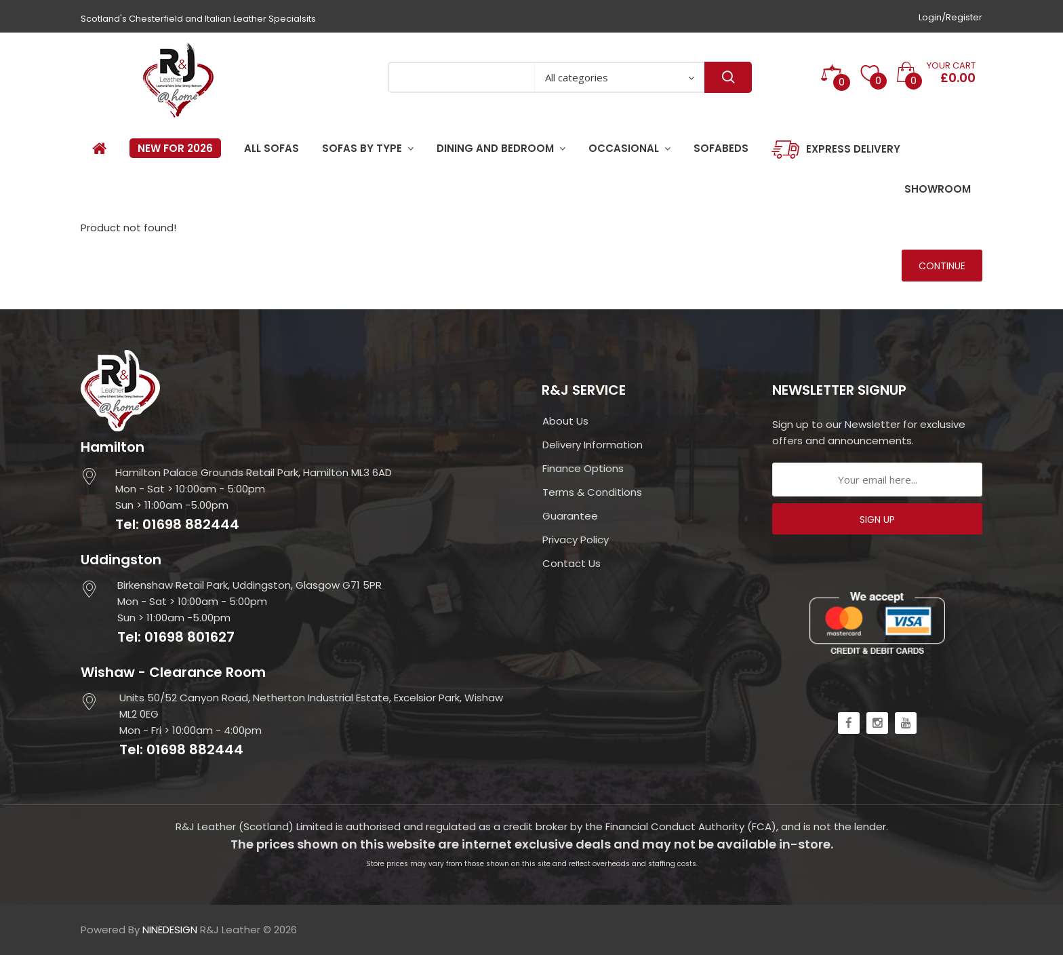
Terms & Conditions (592, 492)
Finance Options (583, 468)
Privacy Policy (575, 539)
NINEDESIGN (169, 929)
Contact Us (571, 563)
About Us (565, 421)
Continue (942, 266)
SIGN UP (877, 519)
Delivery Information (592, 444)
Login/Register (950, 17)
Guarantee (570, 516)
